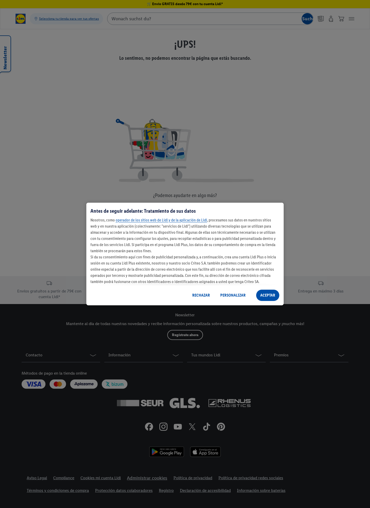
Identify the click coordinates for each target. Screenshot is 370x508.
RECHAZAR (201, 295)
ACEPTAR (267, 295)
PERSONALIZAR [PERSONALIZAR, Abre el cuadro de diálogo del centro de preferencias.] (233, 295)
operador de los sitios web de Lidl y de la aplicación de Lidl (161, 220)
